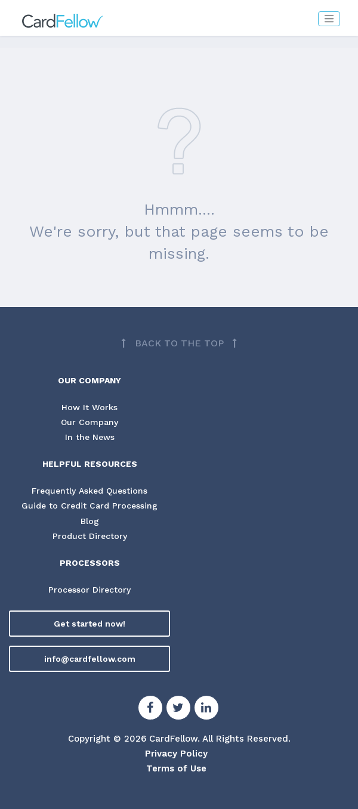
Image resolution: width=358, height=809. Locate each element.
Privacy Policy (176, 753)
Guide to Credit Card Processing (89, 505)
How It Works (89, 407)
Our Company (89, 422)
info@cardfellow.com (89, 659)
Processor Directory (89, 589)
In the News (90, 437)
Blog (90, 521)
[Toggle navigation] (329, 18)
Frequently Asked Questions (89, 490)
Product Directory (90, 536)
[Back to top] (179, 344)
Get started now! (89, 623)
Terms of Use (176, 768)
